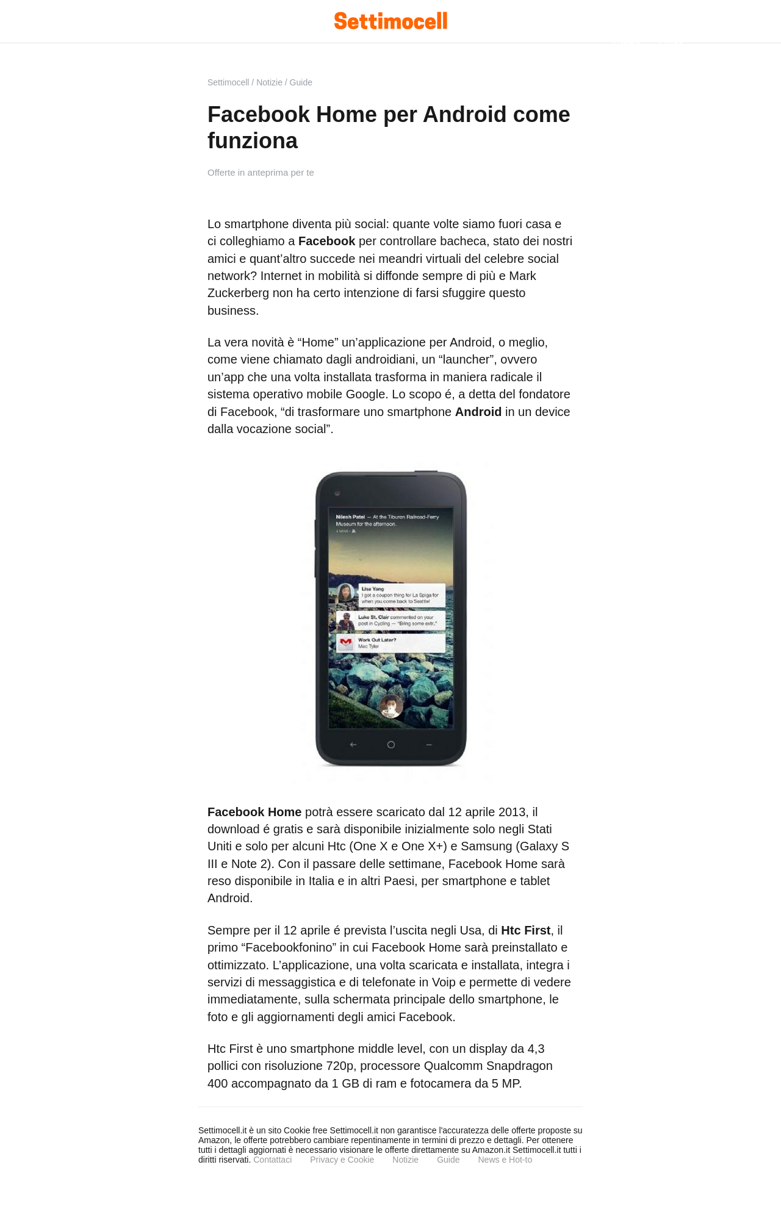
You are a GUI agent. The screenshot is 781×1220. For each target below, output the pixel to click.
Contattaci (272, 1159)
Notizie (405, 1159)
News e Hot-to (505, 1159)
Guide (448, 1159)
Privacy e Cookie (342, 1159)
